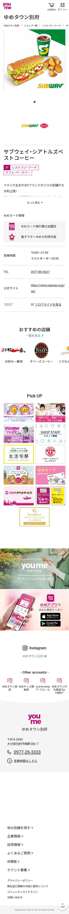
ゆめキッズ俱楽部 (26, 688)
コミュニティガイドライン (22, 892)
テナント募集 (17, 870)
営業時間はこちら (25, 761)
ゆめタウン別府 (11, 25)
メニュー (62, 6)
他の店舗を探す (18, 828)
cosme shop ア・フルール (43, 688)
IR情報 (12, 862)
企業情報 (13, 836)
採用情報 (13, 845)
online (51, 6)
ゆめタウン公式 (32, 656)
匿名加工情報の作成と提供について (27, 886)
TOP (62, 905)
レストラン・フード (51, 25)
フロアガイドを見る (48, 304)
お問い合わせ (15, 897)
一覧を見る (33, 335)
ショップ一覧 (30, 25)
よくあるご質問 (18, 853)
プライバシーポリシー (20, 880)
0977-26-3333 (27, 752)
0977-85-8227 (40, 272)
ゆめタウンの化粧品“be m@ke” (59, 689)
